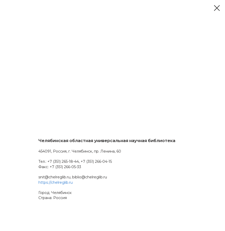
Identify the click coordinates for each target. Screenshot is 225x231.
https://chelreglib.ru (55, 182)
